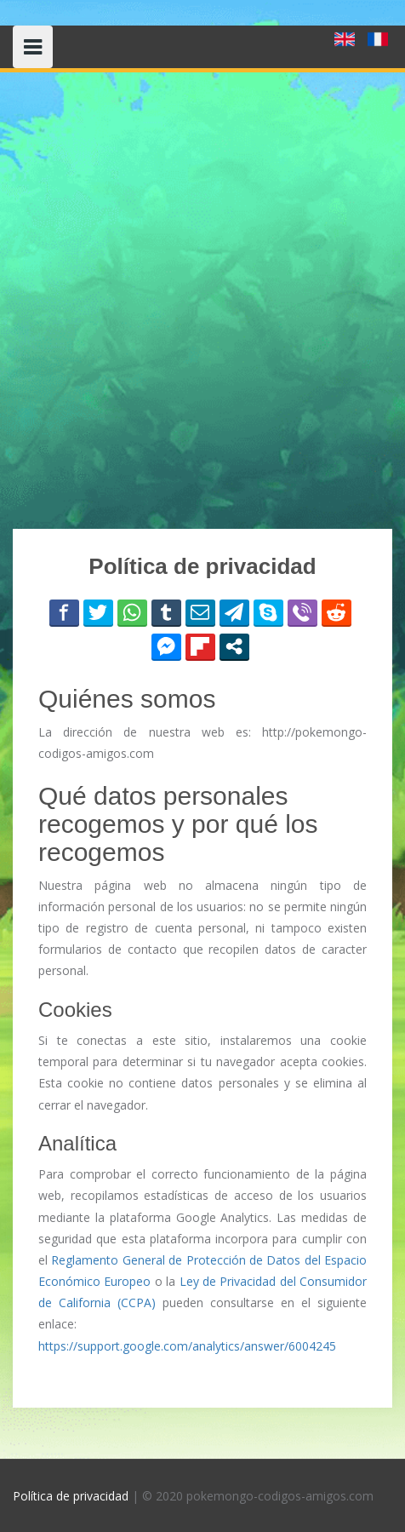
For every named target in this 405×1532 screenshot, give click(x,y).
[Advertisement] (202, 300)
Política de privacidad (70, 1496)
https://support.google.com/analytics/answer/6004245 (187, 1346)
